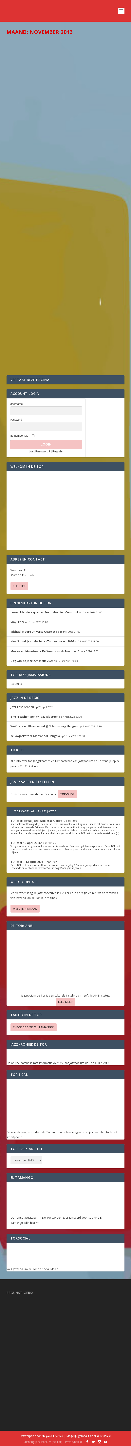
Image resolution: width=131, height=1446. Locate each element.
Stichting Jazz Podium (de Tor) (43, 1442)
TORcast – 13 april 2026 (26, 862)
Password (16, 419)
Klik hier (19, 586)
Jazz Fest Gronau (22, 707)
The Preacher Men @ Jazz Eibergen (34, 716)
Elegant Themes (52, 1436)
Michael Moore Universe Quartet (32, 631)
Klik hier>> (102, 1063)
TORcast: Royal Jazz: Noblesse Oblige (36, 821)
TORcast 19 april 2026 (25, 843)
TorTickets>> (29, 766)
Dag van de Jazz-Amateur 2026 (31, 661)
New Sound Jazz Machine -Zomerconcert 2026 (42, 641)
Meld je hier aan (25, 909)
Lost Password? (39, 451)
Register (58, 451)
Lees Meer (65, 1002)
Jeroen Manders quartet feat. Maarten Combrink (44, 612)
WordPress (104, 1436)
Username (16, 403)
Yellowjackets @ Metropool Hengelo (35, 736)
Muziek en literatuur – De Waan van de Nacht (42, 651)
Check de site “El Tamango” (33, 1027)
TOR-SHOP (67, 794)
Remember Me (19, 435)
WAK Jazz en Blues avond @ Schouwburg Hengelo (44, 726)
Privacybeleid (73, 1442)
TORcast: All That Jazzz (35, 811)
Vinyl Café (17, 622)
